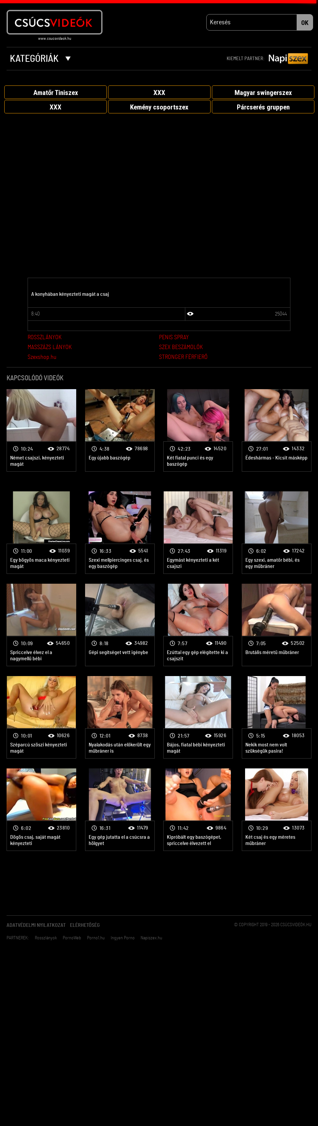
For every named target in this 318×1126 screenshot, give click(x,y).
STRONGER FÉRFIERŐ (183, 358)
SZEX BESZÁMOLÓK (181, 348)
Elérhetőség (85, 925)
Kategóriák (40, 59)
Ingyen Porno (123, 938)
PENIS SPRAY (174, 338)
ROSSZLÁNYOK (44, 338)
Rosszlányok (46, 938)
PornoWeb (72, 938)
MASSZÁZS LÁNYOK (50, 348)
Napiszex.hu (151, 938)
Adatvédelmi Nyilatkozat (36, 925)
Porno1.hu (96, 938)
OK (304, 23)
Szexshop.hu (42, 358)
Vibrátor (41, 430)
